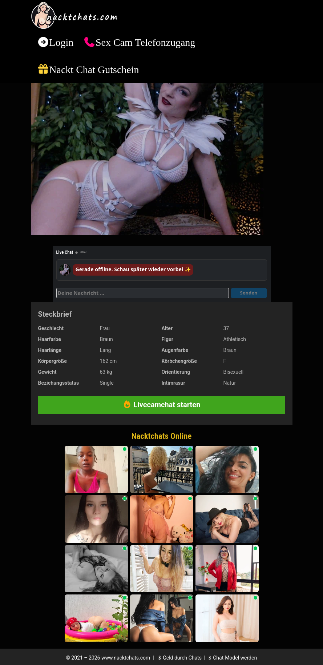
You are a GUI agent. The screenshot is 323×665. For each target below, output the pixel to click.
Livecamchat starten (162, 404)
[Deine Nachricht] (142, 293)
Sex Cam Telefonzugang (145, 42)
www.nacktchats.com (125, 658)
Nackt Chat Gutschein (94, 69)
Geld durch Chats (179, 658)
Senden (249, 292)
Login (61, 42)
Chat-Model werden (232, 658)
